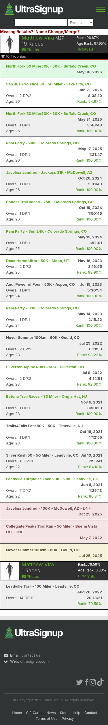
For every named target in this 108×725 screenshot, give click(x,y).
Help (76, 713)
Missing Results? (16, 31)
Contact (90, 713)
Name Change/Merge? (57, 31)
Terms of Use (47, 718)
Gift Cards (34, 713)
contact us (31, 655)
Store (64, 713)
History (85, 49)
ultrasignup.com (34, 661)
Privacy (68, 718)
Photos (30, 49)
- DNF (48, 508)
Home (17, 713)
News (51, 713)
